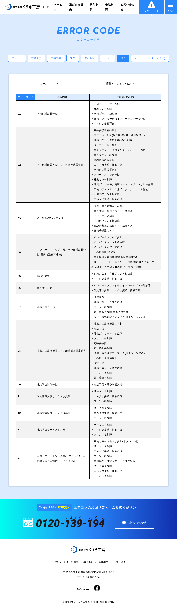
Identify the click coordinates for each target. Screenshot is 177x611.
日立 (123, 58)
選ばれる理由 (76, 7)
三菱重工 (36, 58)
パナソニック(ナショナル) (150, 58)
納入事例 (94, 7)
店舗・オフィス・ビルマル (121, 83)
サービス (58, 7)
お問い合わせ (128, 7)
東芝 (72, 58)
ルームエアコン (49, 83)
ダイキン (89, 58)
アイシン (17, 58)
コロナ (108, 58)
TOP (46, 7)
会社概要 (109, 7)
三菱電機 (56, 58)
